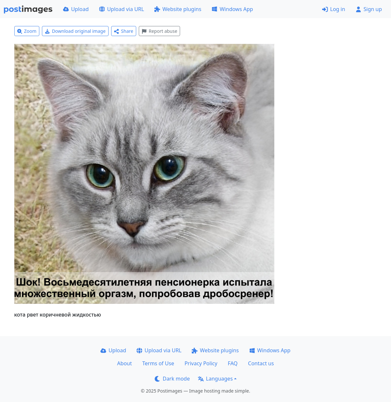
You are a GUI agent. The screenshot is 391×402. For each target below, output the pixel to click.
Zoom (27, 31)
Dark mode (172, 378)
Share (123, 31)
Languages (215, 378)
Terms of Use (158, 363)
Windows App (232, 9)
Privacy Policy (201, 363)
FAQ (233, 363)
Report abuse (159, 31)
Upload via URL (121, 9)
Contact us (261, 363)
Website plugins (177, 9)
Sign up (369, 9)
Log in (333, 9)
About (124, 363)
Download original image (75, 31)
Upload (76, 9)
